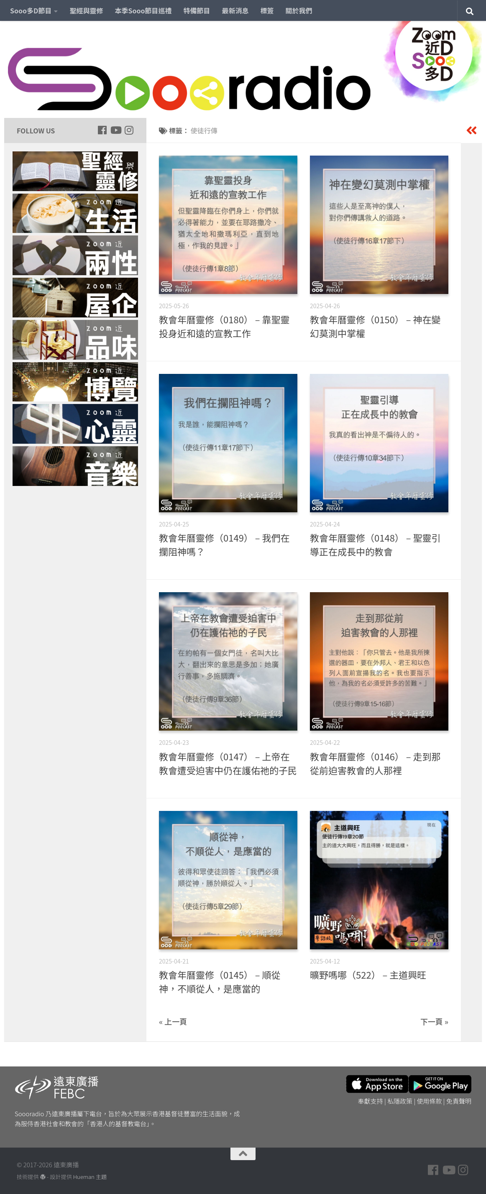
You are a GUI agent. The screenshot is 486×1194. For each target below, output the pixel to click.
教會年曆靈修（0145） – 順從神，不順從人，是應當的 (220, 981)
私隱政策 (399, 1101)
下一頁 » (434, 1021)
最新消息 (235, 10)
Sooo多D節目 (30, 10)
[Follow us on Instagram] (129, 130)
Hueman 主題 (90, 1177)
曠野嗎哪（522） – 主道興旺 (368, 974)
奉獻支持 (370, 1101)
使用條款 (429, 1101)
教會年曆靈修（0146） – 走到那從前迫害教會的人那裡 (375, 763)
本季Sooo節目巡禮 (143, 10)
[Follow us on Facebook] (102, 130)
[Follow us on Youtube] (115, 130)
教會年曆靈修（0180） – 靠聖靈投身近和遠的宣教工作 (224, 326)
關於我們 (299, 10)
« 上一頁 (173, 1021)
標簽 (267, 10)
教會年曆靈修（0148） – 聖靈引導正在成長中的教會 (375, 544)
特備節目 (197, 10)
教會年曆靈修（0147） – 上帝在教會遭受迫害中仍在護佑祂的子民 (228, 763)
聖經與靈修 (86, 10)
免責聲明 (458, 1101)
